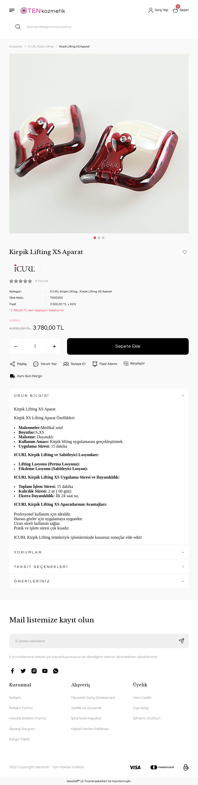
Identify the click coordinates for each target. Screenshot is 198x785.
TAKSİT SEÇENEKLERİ (41, 567)
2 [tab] (99, 237)
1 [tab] (95, 237)
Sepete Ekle (128, 346)
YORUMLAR (28, 552)
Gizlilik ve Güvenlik (86, 708)
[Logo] (44, 10)
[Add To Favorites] (184, 252)
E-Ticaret (88, 781)
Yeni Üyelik (142, 698)
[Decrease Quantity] (16, 346)
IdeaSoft (73, 781)
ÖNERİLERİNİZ (32, 581)
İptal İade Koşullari (86, 718)
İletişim (15, 698)
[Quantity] (35, 346)
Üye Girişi (141, 708)
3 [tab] (103, 237)
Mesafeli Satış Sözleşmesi (93, 698)
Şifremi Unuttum (147, 718)
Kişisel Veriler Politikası (90, 729)
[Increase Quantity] (54, 346)
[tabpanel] (99, 143)
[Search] (99, 27)
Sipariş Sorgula (22, 729)
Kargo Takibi (19, 739)
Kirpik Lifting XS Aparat (97, 291)
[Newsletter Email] (99, 641)
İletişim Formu (21, 708)
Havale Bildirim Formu (27, 718)
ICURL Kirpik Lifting (64, 291)
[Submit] (181, 641)
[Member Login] (156, 10)
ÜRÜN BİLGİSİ (31, 396)
